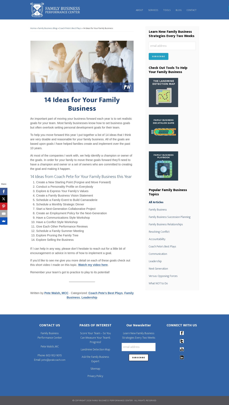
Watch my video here (93, 264)
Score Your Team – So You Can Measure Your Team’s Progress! (95, 338)
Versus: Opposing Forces (163, 276)
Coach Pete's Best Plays (70, 28)
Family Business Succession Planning (170, 217)
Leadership (89, 297)
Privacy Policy (95, 376)
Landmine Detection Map (95, 349)
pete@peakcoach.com (53, 360)
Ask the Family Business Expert (95, 359)
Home (33, 28)
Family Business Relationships (166, 224)
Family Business (158, 209)
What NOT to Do (158, 283)
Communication (158, 253)
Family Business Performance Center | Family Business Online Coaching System (57, 9)
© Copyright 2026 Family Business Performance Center (103, 400)
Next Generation (158, 268)
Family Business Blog (47, 28)
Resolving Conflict (159, 231)
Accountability (157, 239)
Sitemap (95, 368)
